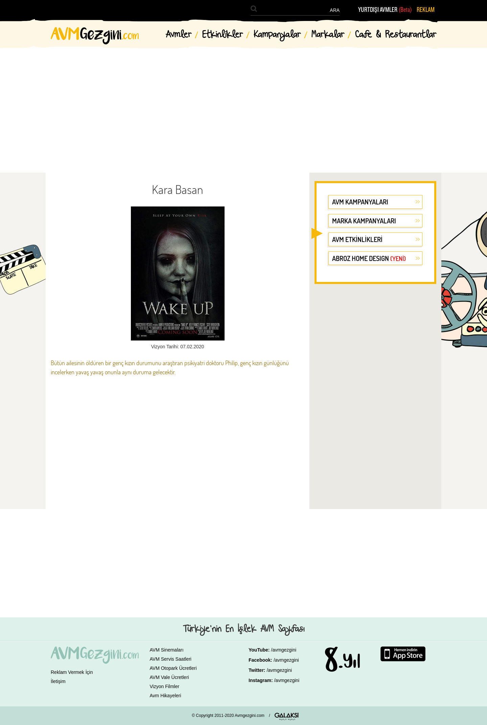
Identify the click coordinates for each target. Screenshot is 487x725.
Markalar (327, 35)
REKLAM (426, 9)
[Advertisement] (243, 105)
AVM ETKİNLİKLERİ (357, 239)
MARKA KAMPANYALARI (364, 220)
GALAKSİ (287, 716)
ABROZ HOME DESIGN (369, 258)
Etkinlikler (222, 35)
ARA (335, 10)
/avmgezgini (283, 650)
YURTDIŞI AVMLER (385, 9)
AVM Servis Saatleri (170, 659)
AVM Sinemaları (167, 650)
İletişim (58, 681)
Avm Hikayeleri (165, 695)
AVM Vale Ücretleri (169, 677)
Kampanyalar (277, 35)
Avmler (178, 35)
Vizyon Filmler (165, 686)
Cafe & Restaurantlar (395, 35)
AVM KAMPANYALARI (360, 201)
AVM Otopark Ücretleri (173, 668)
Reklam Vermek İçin (72, 672)
